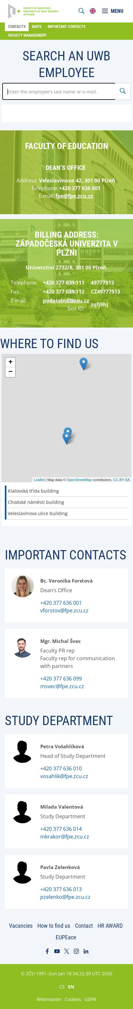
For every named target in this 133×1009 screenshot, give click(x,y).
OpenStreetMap (79, 480)
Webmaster (49, 999)
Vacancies (21, 925)
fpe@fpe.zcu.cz (74, 195)
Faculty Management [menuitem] (27, 35)
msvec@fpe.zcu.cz (62, 686)
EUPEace (66, 937)
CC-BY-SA (121, 480)
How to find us (53, 925)
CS (62, 986)
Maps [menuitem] (36, 26)
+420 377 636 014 (61, 828)
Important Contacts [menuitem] (66, 26)
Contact (84, 925)
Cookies (73, 999)
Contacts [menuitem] (16, 26)
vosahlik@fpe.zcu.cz (64, 776)
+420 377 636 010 (61, 768)
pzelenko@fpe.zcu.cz (65, 896)
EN (71, 986)
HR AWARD (110, 925)
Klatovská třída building (33, 491)
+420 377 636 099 (61, 678)
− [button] (10, 372)
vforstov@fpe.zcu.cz (64, 610)
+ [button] (10, 362)
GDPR (90, 999)
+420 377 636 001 (61, 602)
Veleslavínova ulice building (38, 513)
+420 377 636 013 (61, 889)
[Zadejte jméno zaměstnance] (59, 91)
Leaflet (39, 480)
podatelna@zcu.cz (66, 300)
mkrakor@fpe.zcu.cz (64, 836)
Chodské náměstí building (36, 502)
